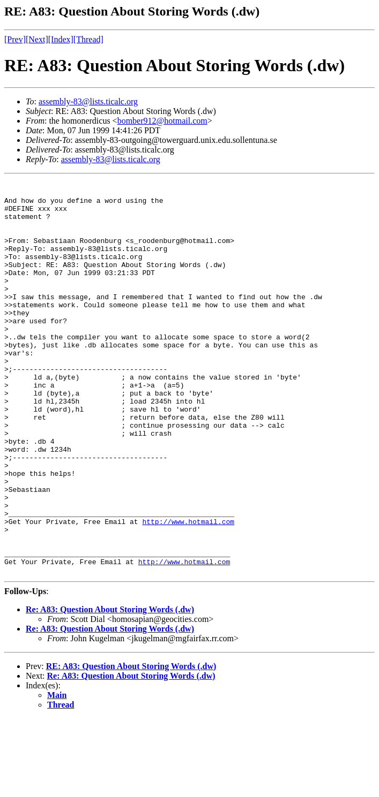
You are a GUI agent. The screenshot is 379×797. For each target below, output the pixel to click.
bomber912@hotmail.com (162, 120)
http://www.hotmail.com (188, 590)
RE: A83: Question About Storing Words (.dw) (131, 744)
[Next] (37, 39)
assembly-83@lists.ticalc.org (88, 101)
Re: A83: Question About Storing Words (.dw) (110, 688)
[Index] (60, 39)
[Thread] (88, 39)
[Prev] (15, 39)
